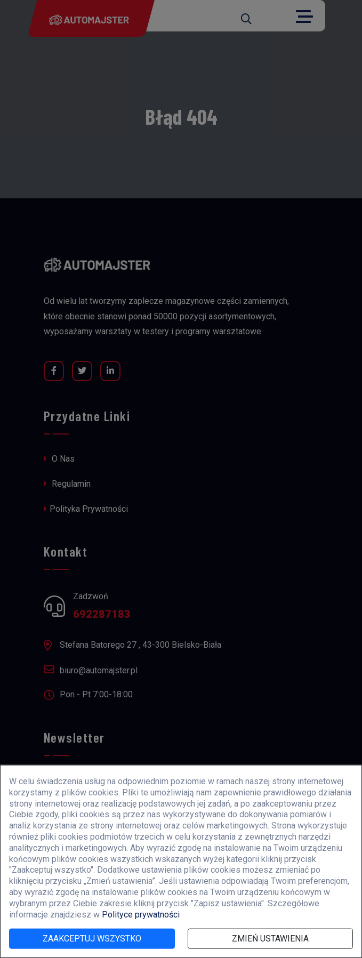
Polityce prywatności (141, 914)
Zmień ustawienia (270, 938)
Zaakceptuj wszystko (92, 938)
